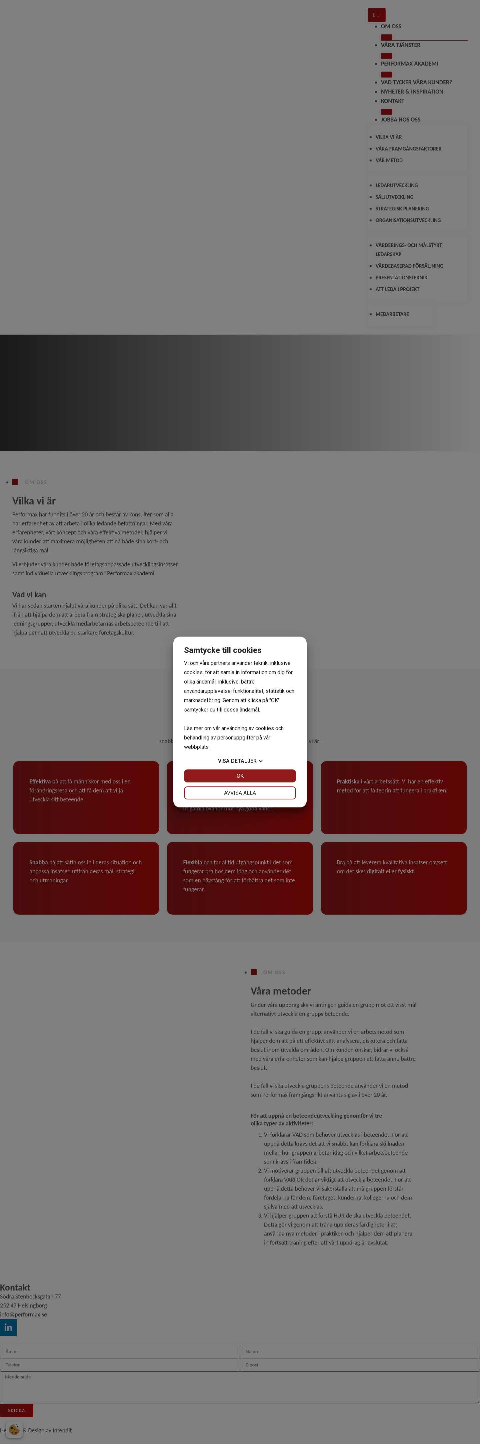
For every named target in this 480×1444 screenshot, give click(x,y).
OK (240, 776)
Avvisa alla (240, 793)
